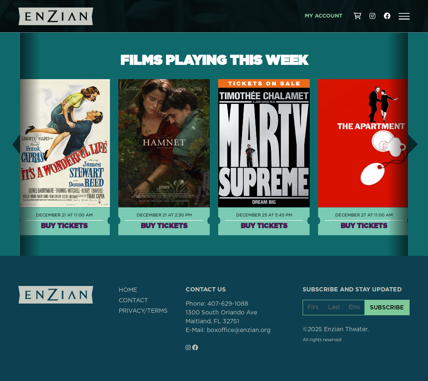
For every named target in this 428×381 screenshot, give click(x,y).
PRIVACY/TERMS (143, 311)
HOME (128, 290)
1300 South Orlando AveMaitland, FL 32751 (221, 317)
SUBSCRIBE (387, 307)
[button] (404, 16)
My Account (323, 16)
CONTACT (133, 301)
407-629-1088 (227, 304)
